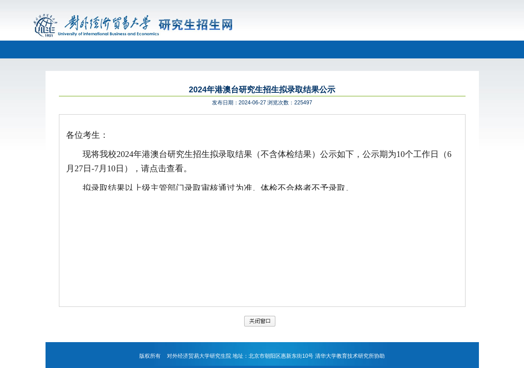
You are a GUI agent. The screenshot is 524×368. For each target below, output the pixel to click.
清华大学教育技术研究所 (344, 356)
